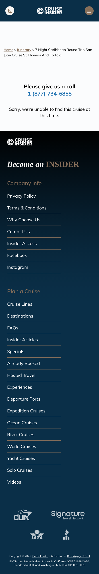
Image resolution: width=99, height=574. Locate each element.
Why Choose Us (23, 219)
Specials (15, 351)
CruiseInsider (40, 556)
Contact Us (18, 231)
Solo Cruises (19, 470)
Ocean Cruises (22, 422)
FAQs (12, 328)
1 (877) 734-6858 (50, 93)
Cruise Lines (19, 304)
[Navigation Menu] (89, 10)
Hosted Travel (21, 375)
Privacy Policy (21, 196)
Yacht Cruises (21, 458)
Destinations (20, 316)
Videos (14, 482)
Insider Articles (22, 339)
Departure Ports (23, 399)
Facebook (17, 255)
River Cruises (20, 434)
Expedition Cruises (26, 411)
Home (8, 49)
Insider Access (22, 243)
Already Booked (23, 363)
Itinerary (24, 49)
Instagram (17, 267)
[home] (49, 10)
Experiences (19, 387)
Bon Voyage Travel (78, 556)
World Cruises (21, 446)
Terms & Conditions (27, 208)
